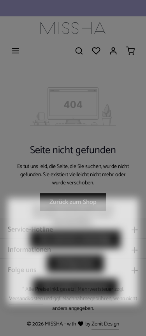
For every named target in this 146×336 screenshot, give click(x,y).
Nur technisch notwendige (75, 249)
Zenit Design (105, 324)
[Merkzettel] (96, 50)
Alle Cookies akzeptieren (75, 297)
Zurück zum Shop (73, 202)
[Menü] (15, 50)
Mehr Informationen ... (73, 232)
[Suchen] (79, 50)
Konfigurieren (75, 273)
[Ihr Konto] (113, 50)
